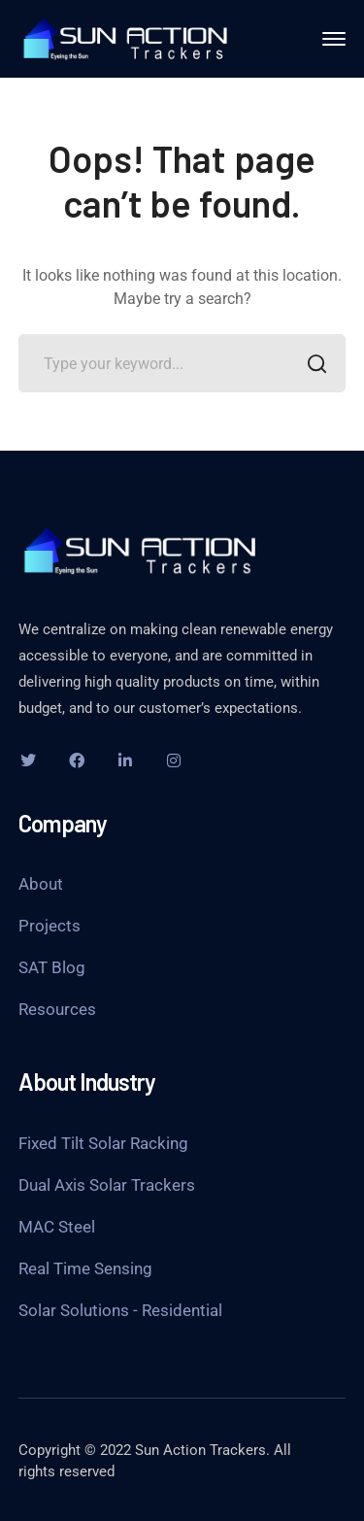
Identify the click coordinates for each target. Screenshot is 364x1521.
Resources (57, 1009)
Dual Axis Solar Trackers (106, 1185)
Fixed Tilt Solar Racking (103, 1143)
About (40, 884)
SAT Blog (51, 967)
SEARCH (311, 366)
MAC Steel (56, 1226)
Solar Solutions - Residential (120, 1310)
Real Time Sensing (85, 1268)
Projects (49, 925)
